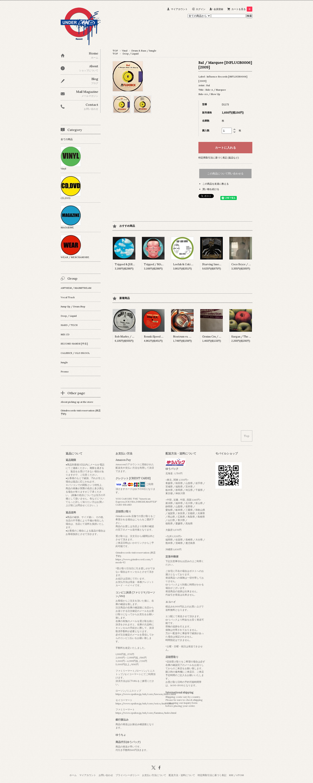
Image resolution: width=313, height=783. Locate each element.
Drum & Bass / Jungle (143, 50)
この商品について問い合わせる (225, 173)
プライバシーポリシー (128, 775)
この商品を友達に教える (215, 183)
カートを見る (241, 9)
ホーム (73, 775)
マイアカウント (179, 9)
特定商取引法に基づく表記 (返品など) (218, 157)
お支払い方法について (154, 775)
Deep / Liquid (131, 53)
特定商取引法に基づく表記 (212, 775)
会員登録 (218, 9)
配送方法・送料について (182, 775)
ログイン (200, 9)
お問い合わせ (106, 775)
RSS (231, 775)
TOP (115, 50)
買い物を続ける (210, 189)
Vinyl (124, 50)
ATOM (240, 775)
